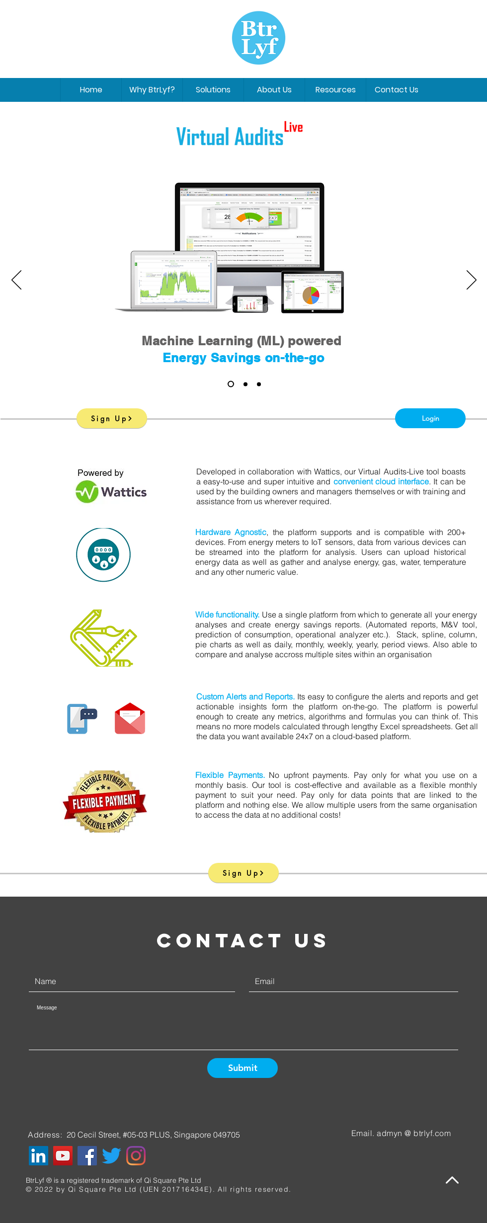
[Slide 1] (231, 384)
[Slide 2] (245, 384)
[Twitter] (111, 1155)
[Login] (430, 418)
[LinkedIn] (38, 1155)
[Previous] (16, 280)
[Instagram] (136, 1155)
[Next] (472, 280)
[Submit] (242, 1068)
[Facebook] (87, 1155)
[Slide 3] (259, 384)
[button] (274, 90)
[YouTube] (63, 1155)
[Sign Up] (112, 418)
